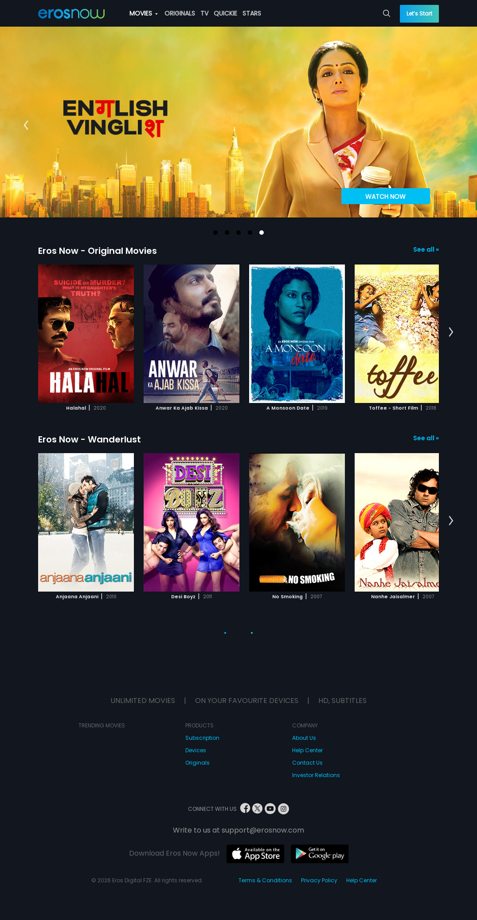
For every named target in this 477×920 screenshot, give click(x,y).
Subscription (202, 738)
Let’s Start (419, 13)
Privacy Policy (319, 880)
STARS (251, 13)
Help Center (307, 750)
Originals (197, 762)
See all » (426, 249)
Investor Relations (316, 775)
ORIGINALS (179, 13)
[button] (215, 232)
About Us (304, 738)
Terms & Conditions (265, 880)
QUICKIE (225, 13)
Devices (195, 750)
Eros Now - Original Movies (97, 251)
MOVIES (143, 13)
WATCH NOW (385, 196)
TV (204, 13)
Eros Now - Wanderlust (89, 439)
